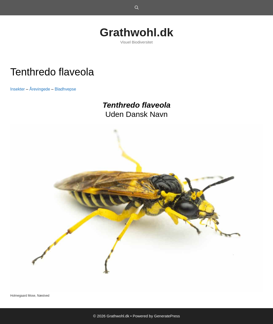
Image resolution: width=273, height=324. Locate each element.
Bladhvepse (65, 89)
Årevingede (39, 89)
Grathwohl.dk (136, 32)
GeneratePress (167, 316)
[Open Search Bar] (136, 7)
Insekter (17, 89)
